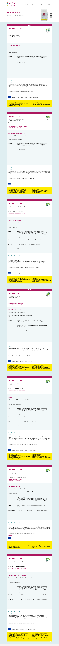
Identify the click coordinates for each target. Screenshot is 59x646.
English (8, 15)
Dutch (10, 15)
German (12, 15)
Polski (23, 15)
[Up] (50, 642)
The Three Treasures (12, 10)
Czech (15, 15)
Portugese (20, 15)
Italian (17, 15)
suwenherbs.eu (10, 357)
